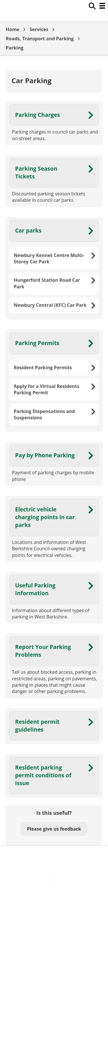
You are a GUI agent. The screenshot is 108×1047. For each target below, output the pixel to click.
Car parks (28, 230)
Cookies (54, 922)
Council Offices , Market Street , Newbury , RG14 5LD (54, 962)
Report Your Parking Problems (43, 650)
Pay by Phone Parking (45, 455)
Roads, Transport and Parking (40, 38)
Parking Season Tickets (36, 172)
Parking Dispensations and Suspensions (44, 414)
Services (39, 29)
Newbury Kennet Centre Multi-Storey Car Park (49, 258)
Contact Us (54, 910)
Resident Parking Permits (43, 367)
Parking (14, 48)
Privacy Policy (54, 947)
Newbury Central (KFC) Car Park (50, 305)
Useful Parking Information (35, 589)
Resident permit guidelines (37, 725)
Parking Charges (37, 115)
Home (12, 29)
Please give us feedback (54, 829)
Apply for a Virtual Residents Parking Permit (46, 389)
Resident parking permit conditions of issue (43, 775)
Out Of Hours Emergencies (54, 935)
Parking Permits (37, 343)
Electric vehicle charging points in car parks (45, 517)
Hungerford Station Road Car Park (47, 283)
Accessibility (54, 898)
